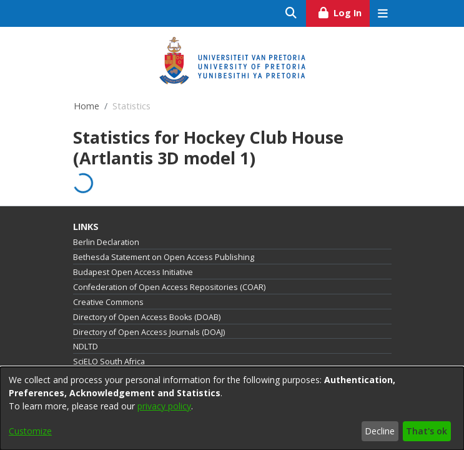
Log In (343, 11)
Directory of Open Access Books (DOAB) (146, 317)
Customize (30, 431)
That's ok (426, 431)
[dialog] (232, 408)
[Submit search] (291, 13)
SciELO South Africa (109, 361)
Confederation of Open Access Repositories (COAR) (169, 287)
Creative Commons (108, 302)
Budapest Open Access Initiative (133, 272)
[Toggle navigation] (383, 13)
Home (86, 106)
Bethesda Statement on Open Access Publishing (163, 257)
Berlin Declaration (106, 242)
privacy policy (164, 406)
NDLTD (85, 346)
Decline (380, 431)
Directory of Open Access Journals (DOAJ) (149, 332)
